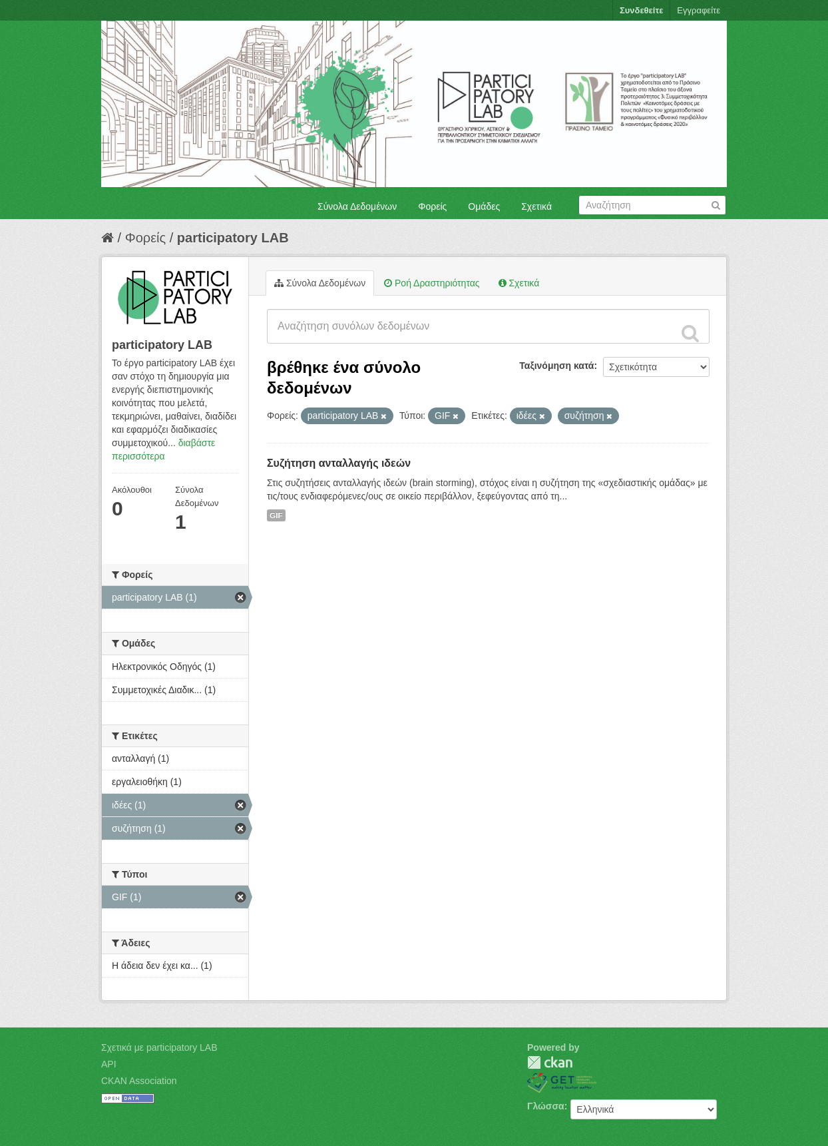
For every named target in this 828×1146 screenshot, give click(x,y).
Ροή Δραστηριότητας (431, 283)
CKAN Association (139, 1080)
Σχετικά (536, 206)
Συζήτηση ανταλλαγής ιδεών (339, 463)
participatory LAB (233, 237)
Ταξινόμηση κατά (556, 365)
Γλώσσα (545, 1106)
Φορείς (432, 206)
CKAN (549, 1062)
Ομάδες (484, 206)
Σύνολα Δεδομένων (357, 206)
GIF (276, 515)
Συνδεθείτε (641, 10)
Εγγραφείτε (698, 10)
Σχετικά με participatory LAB (159, 1047)
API (108, 1064)
